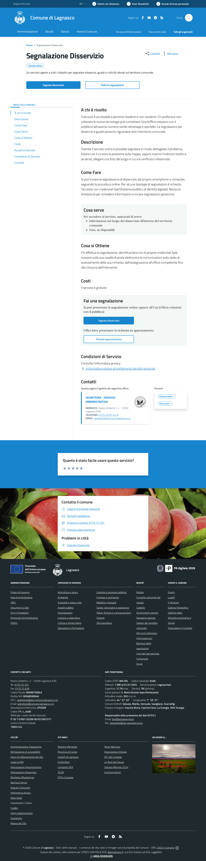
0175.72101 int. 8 (108, 415)
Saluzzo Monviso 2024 (116, 767)
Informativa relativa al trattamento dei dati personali (118, 368)
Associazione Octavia (115, 752)
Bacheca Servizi (19, 782)
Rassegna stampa (145, 618)
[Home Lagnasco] (43, 17)
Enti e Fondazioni (20, 613)
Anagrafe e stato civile (69, 602)
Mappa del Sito (18, 823)
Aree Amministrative (21, 597)
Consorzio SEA (65, 767)
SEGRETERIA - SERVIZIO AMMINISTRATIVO (100, 399)
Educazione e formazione (71, 628)
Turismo (100, 618)
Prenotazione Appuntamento (26, 767)
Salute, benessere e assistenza (112, 608)
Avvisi (139, 664)
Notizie (140, 592)
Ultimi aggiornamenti (22, 813)
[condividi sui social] (152, 53)
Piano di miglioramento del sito (27, 757)
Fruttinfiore (64, 762)
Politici (14, 623)
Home (29, 45)
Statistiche (16, 818)
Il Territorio (173, 602)
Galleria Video (175, 613)
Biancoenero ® (115, 852)
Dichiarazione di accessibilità (25, 752)
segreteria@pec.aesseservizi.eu (126, 723)
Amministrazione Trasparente (26, 747)
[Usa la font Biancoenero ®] (105, 4)
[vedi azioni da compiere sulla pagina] (170, 53)
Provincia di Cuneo (67, 752)
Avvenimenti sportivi (147, 613)
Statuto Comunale (20, 788)
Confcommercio (112, 772)
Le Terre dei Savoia (114, 762)
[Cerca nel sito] (189, 18)
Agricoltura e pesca (68, 592)
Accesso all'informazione (128, 32)
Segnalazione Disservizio (23, 772)
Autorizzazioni (65, 613)
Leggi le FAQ (17, 762)
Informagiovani (144, 638)
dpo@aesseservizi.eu (123, 719)
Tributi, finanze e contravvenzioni (113, 613)
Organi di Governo (20, 592)
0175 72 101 (22, 685)
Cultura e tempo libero (69, 623)
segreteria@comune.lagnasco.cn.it (112, 418)
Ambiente (63, 597)
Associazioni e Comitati (180, 628)
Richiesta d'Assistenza (22, 777)
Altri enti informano (146, 633)
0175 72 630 (22, 688)
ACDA (61, 772)
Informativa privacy (21, 793)
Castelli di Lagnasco (68, 757)
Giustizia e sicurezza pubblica (111, 592)
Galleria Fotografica (178, 608)
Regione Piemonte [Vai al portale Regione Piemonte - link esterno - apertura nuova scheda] (21, 3)
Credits (14, 808)
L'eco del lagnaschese (147, 653)
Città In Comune (165, 848)
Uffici (13, 602)
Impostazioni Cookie (21, 803)
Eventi (171, 592)
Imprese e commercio (107, 597)
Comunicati (142, 659)
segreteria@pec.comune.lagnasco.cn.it (37, 700)
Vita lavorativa (104, 623)
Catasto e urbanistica (69, 618)
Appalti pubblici (66, 608)
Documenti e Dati (20, 608)
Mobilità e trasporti (106, 602)
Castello (140, 608)
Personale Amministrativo (24, 618)
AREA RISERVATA (101, 856)
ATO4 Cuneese (65, 777)
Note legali (16, 798)
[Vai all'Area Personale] (173, 4)
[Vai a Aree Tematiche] (138, 4)
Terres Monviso (112, 747)
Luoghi (171, 597)
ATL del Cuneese (113, 757)
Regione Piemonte (67, 747)
